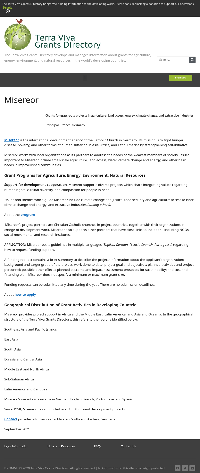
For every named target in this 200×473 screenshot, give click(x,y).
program (28, 214)
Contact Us (128, 446)
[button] (85, 78)
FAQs (98, 446)
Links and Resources (61, 446)
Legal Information (16, 446)
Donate (7, 7)
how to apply (25, 294)
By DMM (10, 468)
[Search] (192, 60)
